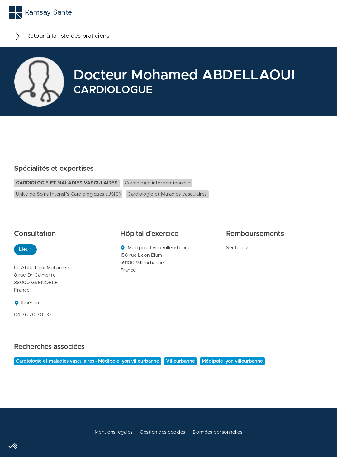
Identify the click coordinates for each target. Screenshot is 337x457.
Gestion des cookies (162, 432)
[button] (13, 446)
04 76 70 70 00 (32, 314)
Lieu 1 (25, 249)
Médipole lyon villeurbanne (232, 361)
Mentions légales (114, 432)
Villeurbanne (180, 361)
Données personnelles (218, 432)
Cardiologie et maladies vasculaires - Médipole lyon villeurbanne (87, 361)
